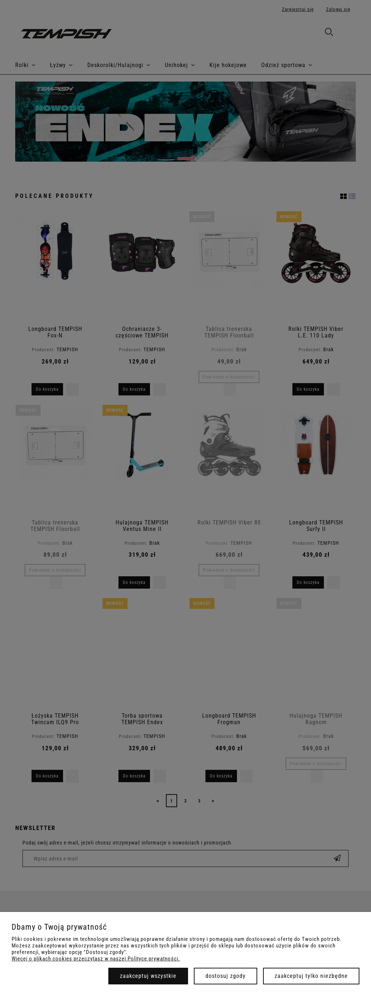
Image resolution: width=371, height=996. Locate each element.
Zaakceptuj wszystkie (148, 975)
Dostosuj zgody (225, 975)
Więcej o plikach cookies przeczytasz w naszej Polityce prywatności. (96, 958)
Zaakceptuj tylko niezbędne (311, 975)
